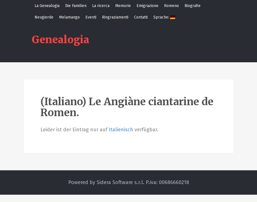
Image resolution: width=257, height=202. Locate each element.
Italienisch (121, 130)
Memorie (123, 5)
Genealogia (60, 39)
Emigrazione (147, 5)
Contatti (141, 17)
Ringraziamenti (115, 17)
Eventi (90, 17)
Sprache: (164, 17)
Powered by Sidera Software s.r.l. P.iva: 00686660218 (128, 182)
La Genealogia (47, 5)
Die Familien (76, 5)
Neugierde (44, 17)
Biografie (193, 5)
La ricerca (101, 5)
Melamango (69, 17)
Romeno (171, 5)
